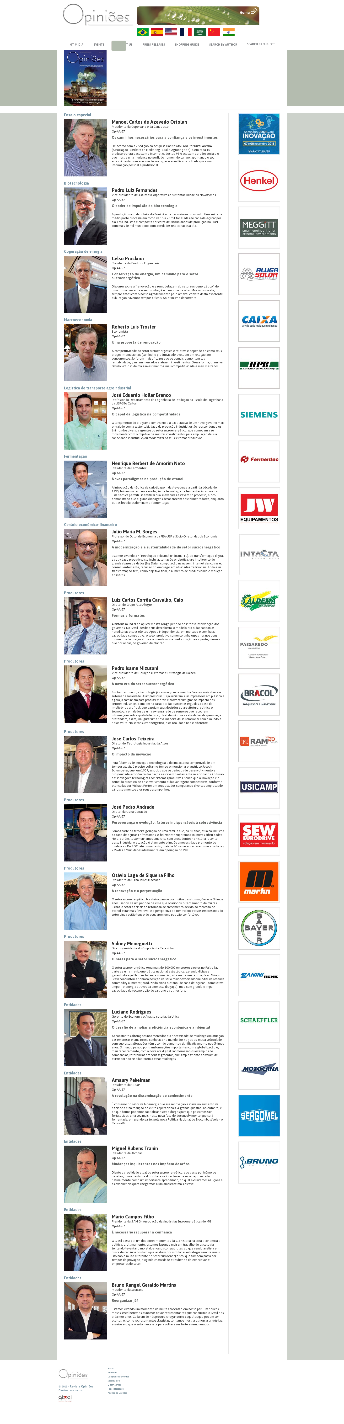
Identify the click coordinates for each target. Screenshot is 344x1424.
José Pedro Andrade (133, 807)
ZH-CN (214, 32)
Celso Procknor (128, 258)
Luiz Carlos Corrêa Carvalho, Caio (147, 600)
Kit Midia (112, 1372)
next (122, 46)
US (171, 32)
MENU (270, 10)
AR (200, 32)
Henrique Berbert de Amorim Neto (148, 463)
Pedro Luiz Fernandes (134, 190)
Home (111, 1368)
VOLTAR (270, 20)
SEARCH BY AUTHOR (223, 44)
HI (229, 32)
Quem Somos (114, 1384)
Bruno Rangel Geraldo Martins (144, 1285)
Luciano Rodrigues (131, 1012)
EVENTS (99, 44)
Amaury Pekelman (131, 1080)
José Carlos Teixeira (133, 738)
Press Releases (116, 1388)
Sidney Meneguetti (132, 943)
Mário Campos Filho (133, 1216)
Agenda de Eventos (117, 1393)
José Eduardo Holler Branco (141, 395)
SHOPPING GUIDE (187, 44)
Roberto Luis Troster (134, 326)
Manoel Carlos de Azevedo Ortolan (149, 122)
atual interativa (65, 1398)
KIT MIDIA (76, 44)
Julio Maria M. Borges (134, 531)
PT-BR (143, 32)
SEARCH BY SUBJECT (261, 44)
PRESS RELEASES (154, 44)
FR (186, 32)
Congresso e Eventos (118, 1376)
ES (157, 32)
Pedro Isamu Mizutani (135, 668)
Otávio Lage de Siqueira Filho (143, 875)
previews (116, 46)
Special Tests (114, 1380)
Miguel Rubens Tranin (135, 1148)
